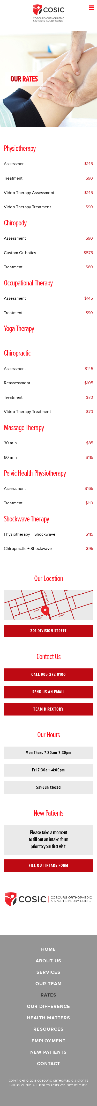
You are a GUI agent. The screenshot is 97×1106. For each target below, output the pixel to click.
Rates (48, 995)
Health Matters (48, 1018)
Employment (48, 1041)
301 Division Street (48, 631)
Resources (48, 1029)
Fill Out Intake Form (49, 865)
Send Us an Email (48, 692)
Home (48, 949)
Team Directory (48, 709)
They (82, 1085)
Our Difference (48, 1006)
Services (48, 972)
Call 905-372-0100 (48, 674)
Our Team (48, 983)
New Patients (48, 1052)
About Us (48, 961)
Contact (48, 1063)
